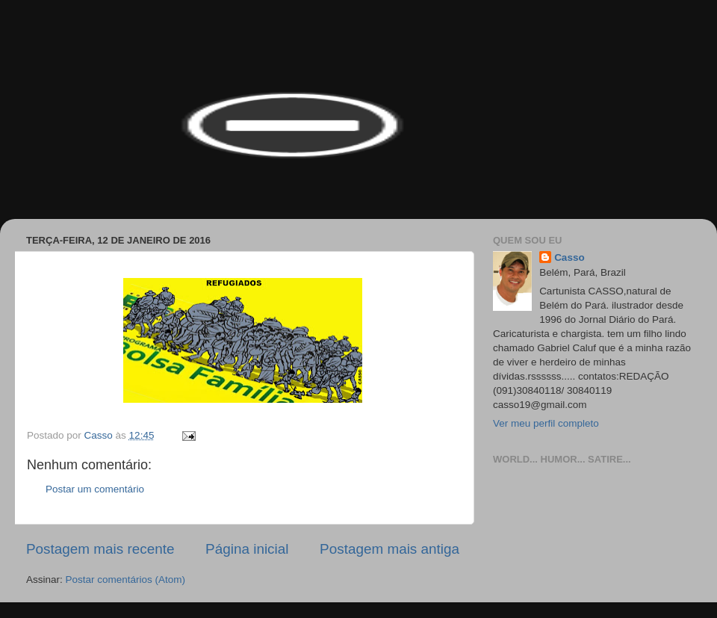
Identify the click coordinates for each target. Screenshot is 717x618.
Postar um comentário (95, 489)
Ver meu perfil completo (546, 423)
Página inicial (246, 549)
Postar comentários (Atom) (126, 579)
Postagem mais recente (100, 549)
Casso (569, 257)
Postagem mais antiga (389, 549)
